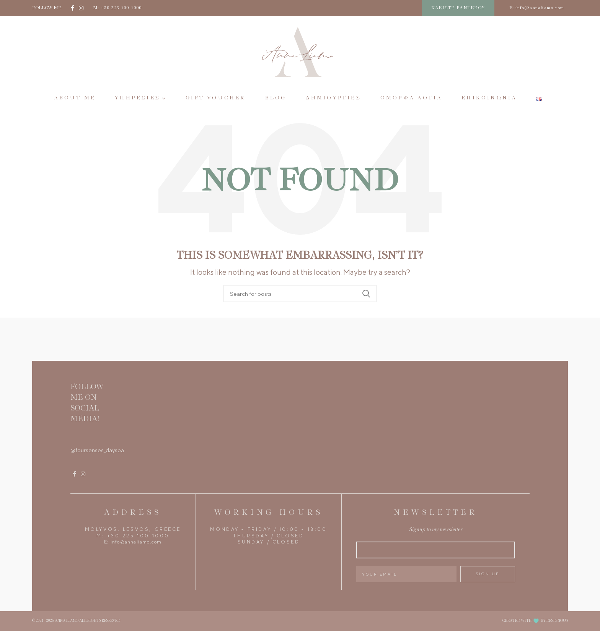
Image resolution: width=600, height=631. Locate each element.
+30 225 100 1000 (138, 536)
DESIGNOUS (557, 621)
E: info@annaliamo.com (536, 8)
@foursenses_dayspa (97, 450)
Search (366, 293)
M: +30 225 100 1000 (117, 8)
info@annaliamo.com (136, 542)
